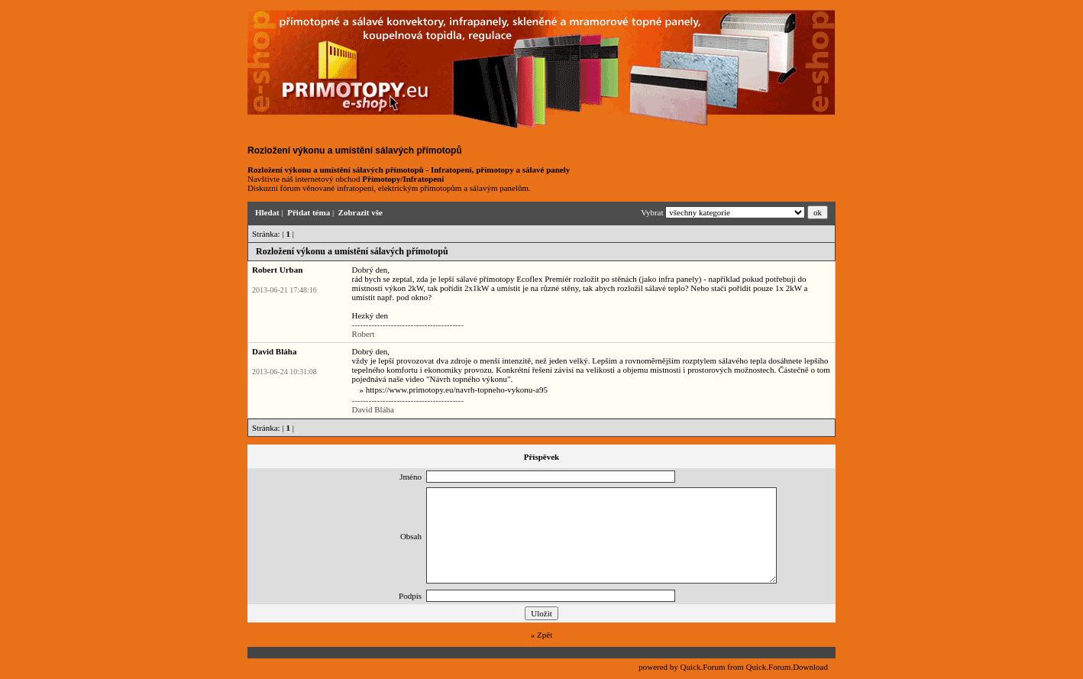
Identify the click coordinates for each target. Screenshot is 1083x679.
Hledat (267, 212)
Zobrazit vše (360, 212)
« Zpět (541, 634)
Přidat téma (308, 212)
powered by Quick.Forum (681, 666)
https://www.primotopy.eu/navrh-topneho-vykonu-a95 (457, 389)
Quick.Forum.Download (786, 666)
